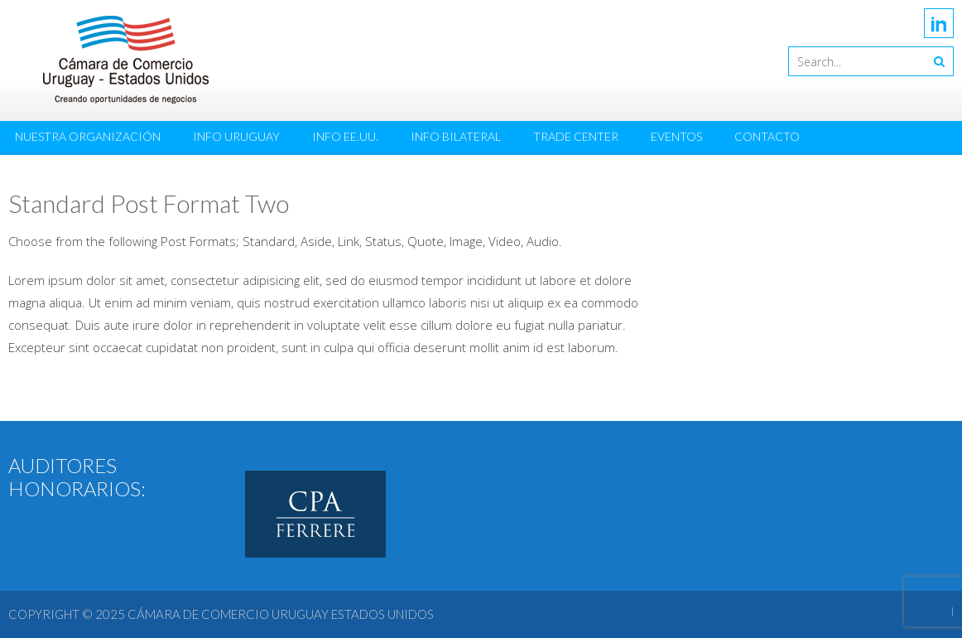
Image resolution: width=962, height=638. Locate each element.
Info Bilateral (456, 136)
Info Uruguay (236, 136)
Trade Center (575, 136)
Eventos (676, 136)
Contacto (767, 136)
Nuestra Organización (88, 136)
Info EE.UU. (345, 136)
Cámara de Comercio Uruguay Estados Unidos (280, 614)
